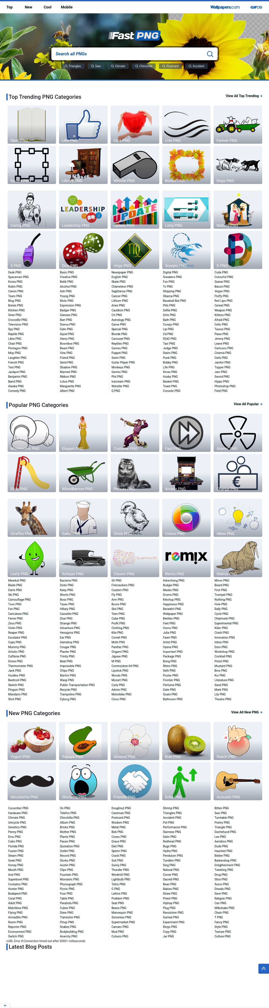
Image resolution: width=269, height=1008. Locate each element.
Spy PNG (14, 329)
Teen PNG (118, 613)
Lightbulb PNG (120, 879)
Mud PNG (117, 931)
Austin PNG (67, 865)
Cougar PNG (68, 647)
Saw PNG (220, 813)
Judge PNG (170, 348)
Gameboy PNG (69, 642)
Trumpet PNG (223, 594)
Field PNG (221, 391)
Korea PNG (15, 281)
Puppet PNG (119, 353)
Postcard (170, 66)
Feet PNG (169, 623)
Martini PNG (68, 675)
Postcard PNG (120, 817)
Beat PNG (66, 661)
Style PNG (221, 927)
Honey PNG (15, 865)
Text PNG (14, 367)
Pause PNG (67, 841)
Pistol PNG (221, 661)
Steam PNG (15, 855)
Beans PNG (118, 908)
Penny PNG (15, 832)
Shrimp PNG (171, 808)
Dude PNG (221, 846)
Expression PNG (70, 305)
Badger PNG (68, 310)
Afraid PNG (221, 320)
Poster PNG (170, 675)
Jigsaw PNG (119, 656)
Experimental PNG (226, 623)
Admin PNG (119, 689)
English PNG (119, 277)
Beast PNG (67, 348)
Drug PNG (220, 874)
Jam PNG (220, 372)
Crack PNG (118, 855)
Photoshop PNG (225, 386)
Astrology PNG (121, 320)
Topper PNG (222, 367)
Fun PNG (169, 281)
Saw (96, 66)
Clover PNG (170, 874)
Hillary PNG (67, 609)
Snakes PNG (68, 927)
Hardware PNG (18, 813)
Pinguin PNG (16, 689)
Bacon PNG (221, 286)
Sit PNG (116, 580)
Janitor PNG (222, 362)
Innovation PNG (224, 637)
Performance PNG (175, 827)
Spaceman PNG (18, 277)
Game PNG (118, 324)
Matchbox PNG (18, 908)
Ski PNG (13, 594)
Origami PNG (120, 651)
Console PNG (172, 391)
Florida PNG (16, 846)
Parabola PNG (69, 903)
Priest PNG (170, 898)
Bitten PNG (221, 808)
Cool (48, 7)
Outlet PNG (67, 851)
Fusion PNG (16, 851)
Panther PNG (119, 647)
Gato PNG (66, 329)
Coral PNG (15, 898)
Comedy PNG (17, 391)
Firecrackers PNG (122, 585)
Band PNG (15, 381)
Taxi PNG (169, 343)
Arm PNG (117, 599)
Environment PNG (20, 931)
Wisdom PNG (120, 822)
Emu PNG (14, 836)
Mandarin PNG (17, 694)
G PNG (115, 889)
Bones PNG (15, 305)
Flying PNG (15, 912)
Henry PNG (67, 338)
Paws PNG (221, 334)
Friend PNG (67, 357)
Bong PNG (170, 661)
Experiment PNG (174, 922)
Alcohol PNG (68, 286)
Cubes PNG (67, 908)
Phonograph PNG (71, 884)
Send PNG (66, 362)
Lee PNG (220, 836)
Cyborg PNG (68, 699)
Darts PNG (15, 590)
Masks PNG (170, 590)
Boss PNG (66, 599)
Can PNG (220, 903)
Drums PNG (170, 594)
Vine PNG (66, 353)
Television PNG (18, 324)
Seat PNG (117, 903)
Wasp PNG (67, 680)
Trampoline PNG (70, 694)
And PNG (14, 874)
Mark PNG (221, 689)
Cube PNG (118, 618)
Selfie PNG (170, 310)
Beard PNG (221, 585)
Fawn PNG (170, 637)
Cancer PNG (119, 296)
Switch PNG (16, 936)
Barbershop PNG (225, 860)
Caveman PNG (120, 813)
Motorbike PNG (121, 694)
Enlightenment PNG (227, 865)
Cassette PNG (69, 613)
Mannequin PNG (122, 912)
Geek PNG (15, 860)
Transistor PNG (70, 917)
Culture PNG (222, 936)
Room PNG (15, 922)
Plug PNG (169, 908)
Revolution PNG (173, 912)
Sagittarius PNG (121, 291)
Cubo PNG (15, 841)
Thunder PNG (120, 870)
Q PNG (115, 391)
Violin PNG (15, 628)
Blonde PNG (119, 334)
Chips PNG (67, 670)
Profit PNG (118, 623)
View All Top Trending (244, 96)
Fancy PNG (221, 922)
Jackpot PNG (17, 372)
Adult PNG (15, 903)
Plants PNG (67, 836)
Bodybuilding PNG (72, 931)
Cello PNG (221, 324)
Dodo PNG (67, 585)
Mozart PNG (119, 680)
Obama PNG (171, 296)
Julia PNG (169, 632)
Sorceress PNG (121, 917)
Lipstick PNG (119, 670)
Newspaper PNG (122, 272)
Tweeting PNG (223, 870)
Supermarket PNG (123, 922)
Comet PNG (119, 637)
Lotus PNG (67, 381)
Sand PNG (221, 685)
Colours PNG (119, 936)
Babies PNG (171, 889)
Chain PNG (221, 912)
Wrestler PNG (120, 386)
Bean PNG (169, 884)
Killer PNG (221, 628)
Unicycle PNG (17, 822)
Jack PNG (14, 670)
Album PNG (67, 822)
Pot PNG (168, 822)
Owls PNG (221, 357)
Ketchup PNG (172, 599)
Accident (196, 66)
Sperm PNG (119, 851)
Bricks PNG (67, 827)
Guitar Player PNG (123, 362)
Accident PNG (172, 817)
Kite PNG (117, 632)
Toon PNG (15, 604)
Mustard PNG (223, 666)
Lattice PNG (119, 893)
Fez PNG (14, 609)
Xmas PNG (170, 372)
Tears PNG (15, 296)
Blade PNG (15, 585)
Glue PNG (66, 618)
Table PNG (67, 898)
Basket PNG (171, 381)
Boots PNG (118, 604)
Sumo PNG (221, 884)
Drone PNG (15, 661)
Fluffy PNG (221, 296)
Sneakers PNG (172, 277)
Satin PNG (169, 836)
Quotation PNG (70, 846)
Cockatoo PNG (17, 884)
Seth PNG (169, 670)
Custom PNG (120, 590)
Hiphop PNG (171, 903)
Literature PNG (224, 680)
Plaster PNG (68, 651)
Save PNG (221, 893)
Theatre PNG (222, 699)
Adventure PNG (70, 628)
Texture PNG (222, 931)
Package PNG (172, 656)
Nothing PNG (223, 599)
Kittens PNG (222, 315)
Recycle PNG (68, 689)
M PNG (116, 661)
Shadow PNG (68, 367)
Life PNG (169, 367)
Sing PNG (169, 865)
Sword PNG (221, 376)
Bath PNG (169, 320)
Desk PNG (15, 272)
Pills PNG (169, 305)
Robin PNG (15, 286)
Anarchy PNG (68, 936)
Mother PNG (68, 832)
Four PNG (66, 893)
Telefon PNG (68, 813)
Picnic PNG (67, 889)
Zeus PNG (14, 623)
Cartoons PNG (223, 348)
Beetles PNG (171, 618)
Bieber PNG (221, 855)
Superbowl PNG (18, 879)
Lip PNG (168, 329)
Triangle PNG (223, 827)
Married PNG (68, 372)
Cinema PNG (222, 353)
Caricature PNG (18, 613)
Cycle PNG (221, 613)
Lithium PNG (119, 300)
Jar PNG (168, 936)
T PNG (218, 917)
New (28, 7)
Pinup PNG (67, 922)
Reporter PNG (17, 927)
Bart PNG (66, 320)
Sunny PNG (118, 865)
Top (9, 7)
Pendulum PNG (173, 855)
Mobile (67, 7)
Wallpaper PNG (173, 613)
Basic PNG (67, 272)
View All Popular (248, 404)
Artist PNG (170, 642)
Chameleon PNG (122, 286)
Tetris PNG (118, 884)
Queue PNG (222, 281)
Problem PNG (120, 898)
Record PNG (68, 855)
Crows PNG (118, 836)
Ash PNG (66, 291)
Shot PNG (14, 699)
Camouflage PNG (19, 599)
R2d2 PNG (170, 338)
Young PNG (67, 296)
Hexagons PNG (70, 632)
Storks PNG (67, 860)
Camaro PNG (120, 927)
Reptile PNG (16, 334)
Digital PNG (170, 272)
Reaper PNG (16, 632)
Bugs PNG (169, 846)
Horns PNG (170, 628)
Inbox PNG (221, 642)
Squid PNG (67, 334)
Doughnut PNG (121, 808)
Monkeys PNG (120, 367)
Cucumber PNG (18, 808)
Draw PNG (66, 912)
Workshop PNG (224, 651)
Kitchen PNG (16, 310)
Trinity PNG (67, 656)
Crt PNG (116, 315)
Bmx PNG (220, 670)
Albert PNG (67, 391)
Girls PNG (169, 315)
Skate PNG (118, 281)
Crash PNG (221, 632)
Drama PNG (67, 324)
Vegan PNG (221, 291)
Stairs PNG (170, 353)
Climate (118, 66)
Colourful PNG (223, 277)
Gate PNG (169, 689)
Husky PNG (170, 376)
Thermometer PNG (20, 666)
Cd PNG (168, 334)
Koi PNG (219, 675)
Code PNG (221, 272)
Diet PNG (117, 846)
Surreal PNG (171, 917)
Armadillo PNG (18, 917)
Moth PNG (118, 642)
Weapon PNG (223, 310)
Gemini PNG (119, 372)
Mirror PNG (221, 580)
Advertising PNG (174, 580)
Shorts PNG (67, 594)
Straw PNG (170, 893)
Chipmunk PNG (224, 618)
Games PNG (119, 348)
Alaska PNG (16, 386)
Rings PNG (170, 927)
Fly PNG (116, 594)
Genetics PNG (17, 827)
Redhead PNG (172, 841)
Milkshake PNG (224, 908)
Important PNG (173, 651)
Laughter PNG (17, 357)
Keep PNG (66, 590)
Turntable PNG (224, 817)
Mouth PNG (15, 870)
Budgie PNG (171, 585)
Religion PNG (223, 898)
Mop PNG (14, 353)
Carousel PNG (120, 338)
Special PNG (119, 329)
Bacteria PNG (68, 580)
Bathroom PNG (173, 699)
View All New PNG (247, 712)
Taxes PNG (67, 604)
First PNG (220, 590)
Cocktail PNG (223, 656)
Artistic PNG (16, 651)
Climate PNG (16, 817)
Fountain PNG (69, 874)
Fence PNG (15, 618)
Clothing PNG (120, 628)
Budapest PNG (17, 893)
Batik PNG (66, 281)
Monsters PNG (69, 879)
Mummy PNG (17, 647)
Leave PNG (221, 343)
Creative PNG (68, 277)
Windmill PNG (120, 874)
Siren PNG (15, 315)
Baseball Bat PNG (174, 300)
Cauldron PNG (120, 310)
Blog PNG (14, 300)
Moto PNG (66, 300)
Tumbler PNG (172, 860)
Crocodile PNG (17, 320)
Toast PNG (170, 386)
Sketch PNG (16, 685)
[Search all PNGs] (134, 54)
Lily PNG (220, 694)
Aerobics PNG (223, 841)
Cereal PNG (221, 305)
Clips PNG (66, 870)
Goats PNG (170, 694)
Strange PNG (68, 623)
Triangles (73, 66)
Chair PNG (15, 343)
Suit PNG (117, 860)
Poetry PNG (222, 822)
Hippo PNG (221, 381)
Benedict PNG (172, 609)
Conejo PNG (171, 324)
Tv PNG (168, 286)
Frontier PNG (171, 680)
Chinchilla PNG (70, 817)
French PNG (16, 362)
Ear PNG (65, 637)
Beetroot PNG (17, 680)
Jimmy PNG (222, 338)
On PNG (65, 808)
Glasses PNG (68, 315)
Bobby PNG (170, 362)
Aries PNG (118, 305)
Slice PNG (221, 879)
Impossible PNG (70, 666)
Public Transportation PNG (77, 685)
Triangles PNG (172, 813)
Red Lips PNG (223, 300)
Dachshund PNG (225, 832)
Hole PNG (220, 604)
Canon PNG (15, 291)
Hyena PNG (170, 647)
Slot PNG (117, 609)
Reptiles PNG (120, 343)
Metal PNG (118, 827)
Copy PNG (169, 931)
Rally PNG (221, 609)
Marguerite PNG (70, 386)
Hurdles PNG (16, 675)
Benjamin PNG (17, 376)
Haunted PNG (223, 851)
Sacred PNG (171, 879)
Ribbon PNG (68, 376)
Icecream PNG (120, 381)
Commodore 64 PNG (125, 666)
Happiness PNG (173, 604)
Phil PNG (117, 376)
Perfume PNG (172, 685)
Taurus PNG (222, 329)
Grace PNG (118, 841)
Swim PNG (118, 357)
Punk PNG (169, 357)
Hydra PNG (170, 851)
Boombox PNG (69, 343)
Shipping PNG (172, 291)
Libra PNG (15, 338)
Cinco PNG (118, 699)
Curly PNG (118, 685)
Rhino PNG (170, 666)
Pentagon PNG (18, 348)
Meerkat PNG (17, 580)
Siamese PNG (172, 832)
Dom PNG (220, 647)
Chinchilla (143, 66)
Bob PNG (117, 832)
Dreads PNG (222, 889)
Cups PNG (15, 642)
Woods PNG (119, 675)
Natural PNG (171, 870)
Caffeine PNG (17, 656)
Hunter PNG (16, 889)
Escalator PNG (17, 637)
